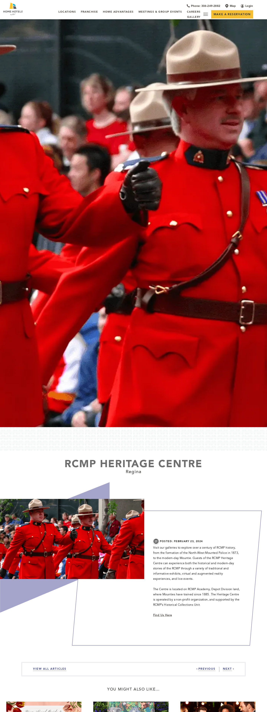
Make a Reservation (232, 14)
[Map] (230, 6)
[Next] (226, 669)
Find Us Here (162, 615)
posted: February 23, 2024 (181, 541)
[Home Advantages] (118, 11)
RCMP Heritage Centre (133, 463)
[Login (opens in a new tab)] (247, 6)
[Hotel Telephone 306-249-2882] (203, 6)
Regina (133, 471)
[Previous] (205, 669)
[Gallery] (194, 17)
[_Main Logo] (26, 9)
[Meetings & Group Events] (160, 11)
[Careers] (194, 11)
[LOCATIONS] (67, 11)
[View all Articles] (49, 669)
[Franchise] (89, 11)
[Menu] (205, 14)
